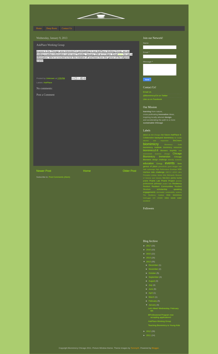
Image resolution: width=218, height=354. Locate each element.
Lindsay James (156, 175)
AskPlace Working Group (159, 321)
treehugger (147, 198)
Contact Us (67, 28)
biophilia (173, 151)
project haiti (167, 183)
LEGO (174, 172)
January (153, 305)
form (180, 163)
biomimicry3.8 (150, 150)
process (179, 181)
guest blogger (173, 166)
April (151, 293)
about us (146, 135)
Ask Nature (165, 135)
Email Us (147, 92)
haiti (180, 166)
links (164, 175)
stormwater (160, 192)
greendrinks (162, 166)
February (153, 301)
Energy (159, 164)
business (158, 154)
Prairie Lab (154, 181)
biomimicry (151, 144)
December (154, 265)
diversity (171, 160)
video (167, 198)
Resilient (146, 186)
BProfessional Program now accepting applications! (160, 316)
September (154, 277)
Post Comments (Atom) (59, 177)
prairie (145, 181)
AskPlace (48, 82)
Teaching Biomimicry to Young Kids (164, 325)
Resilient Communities (162, 186)
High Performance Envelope (166, 169)
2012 (148, 331)
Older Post (129, 170)
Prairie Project (168, 181)
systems (179, 192)
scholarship (162, 189)
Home (39, 28)
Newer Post (43, 170)
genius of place (150, 166)
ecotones (178, 160)
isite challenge (158, 172)
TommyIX (135, 348)
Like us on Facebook (152, 99)
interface (146, 172)
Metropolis (171, 175)
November (154, 269)
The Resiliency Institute (153, 195)
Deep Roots (51, 28)
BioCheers (177, 141)
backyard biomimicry (164, 138)
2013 (148, 261)
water (179, 198)
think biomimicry (174, 195)
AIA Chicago (155, 135)
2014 (148, 258)
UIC (154, 198)
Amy (120, 54)
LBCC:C (168, 172)
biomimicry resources (172, 147)
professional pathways (152, 184)
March (152, 297)
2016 (148, 250)
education (148, 163)
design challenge (159, 160)
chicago (167, 154)
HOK (180, 169)
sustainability (170, 192)
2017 (148, 246)
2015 (148, 254)
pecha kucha (176, 178)
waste (173, 198)
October (153, 273)
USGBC (160, 198)
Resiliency (177, 183)
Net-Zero (166, 178)
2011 (148, 335)
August (152, 281)
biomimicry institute (152, 147)
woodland (146, 201)
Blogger (155, 348)
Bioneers (164, 151)
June (151, 289)
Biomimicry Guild (173, 144)
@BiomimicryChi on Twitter (155, 95)
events (170, 163)
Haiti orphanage (149, 169)
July (151, 285)
